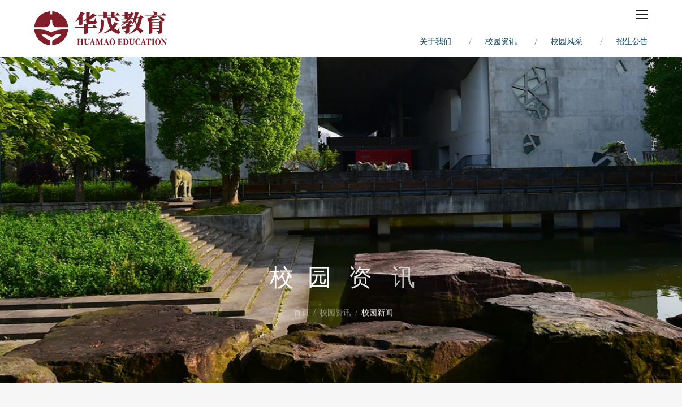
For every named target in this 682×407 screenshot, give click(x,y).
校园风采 (566, 41)
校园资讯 (501, 41)
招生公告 (632, 41)
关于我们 (435, 41)
